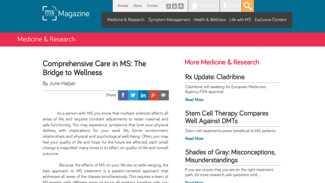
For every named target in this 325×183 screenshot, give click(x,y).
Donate (123, 6)
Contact (152, 6)
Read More (194, 100)
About (137, 6)
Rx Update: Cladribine (215, 77)
